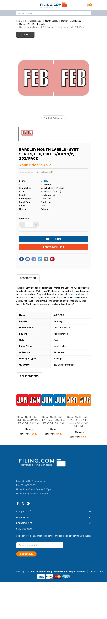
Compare (28, 429)
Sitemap (20, 571)
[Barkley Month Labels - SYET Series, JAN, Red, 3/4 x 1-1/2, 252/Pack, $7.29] (28, 400)
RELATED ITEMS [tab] (29, 376)
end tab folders (76, 294)
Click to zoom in (53, 118)
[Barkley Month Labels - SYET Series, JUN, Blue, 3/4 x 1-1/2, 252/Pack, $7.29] (53, 400)
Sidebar (25, 35)
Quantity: (24, 218)
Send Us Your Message (34, 481)
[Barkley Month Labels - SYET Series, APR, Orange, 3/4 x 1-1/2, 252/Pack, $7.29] (78, 400)
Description (28, 278)
